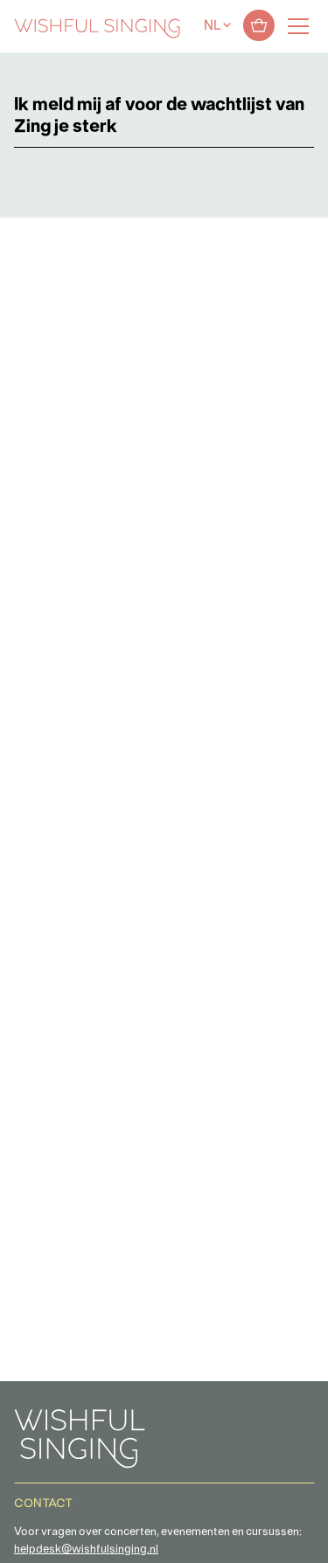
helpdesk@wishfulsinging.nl (86, 1550)
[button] (22, 1539)
